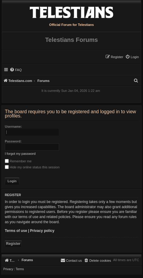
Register (13, 244)
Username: (13, 126)
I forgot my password (20, 153)
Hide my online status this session (32, 167)
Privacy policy (42, 231)
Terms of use (16, 231)
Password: (13, 141)
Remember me (18, 161)
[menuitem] (132, 57)
